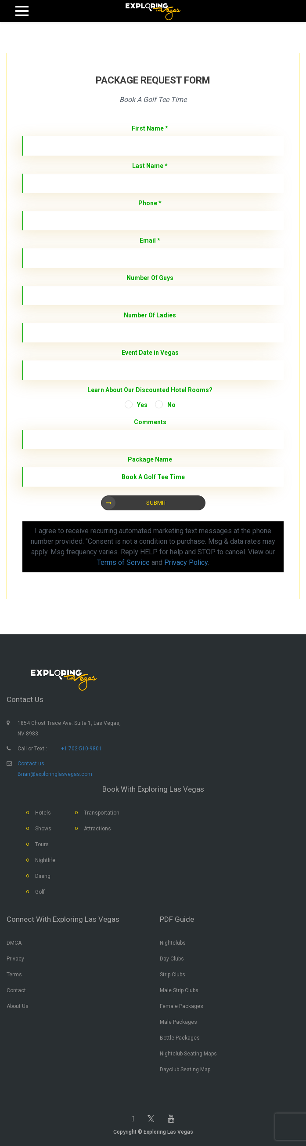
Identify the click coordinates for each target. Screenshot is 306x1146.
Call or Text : (32, 749)
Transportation (101, 813)
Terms (14, 974)
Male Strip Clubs (179, 990)
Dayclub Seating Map (185, 1069)
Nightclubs (173, 943)
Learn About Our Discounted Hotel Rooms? (149, 389)
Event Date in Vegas (150, 352)
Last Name (150, 165)
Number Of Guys (149, 277)
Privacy (15, 959)
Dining (42, 876)
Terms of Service (123, 562)
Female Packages (181, 1006)
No (171, 404)
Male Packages (178, 1022)
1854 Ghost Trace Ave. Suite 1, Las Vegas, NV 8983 (69, 728)
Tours (42, 844)
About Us (18, 1006)
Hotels (43, 813)
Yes (142, 404)
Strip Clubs (172, 974)
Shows (43, 829)
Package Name (150, 459)
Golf (40, 892)
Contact (16, 990)
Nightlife (45, 860)
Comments (150, 422)
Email (150, 240)
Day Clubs (172, 959)
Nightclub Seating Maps (188, 1054)
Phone (150, 203)
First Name (150, 128)
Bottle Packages (180, 1038)
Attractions (97, 829)
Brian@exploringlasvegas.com (55, 774)
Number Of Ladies (150, 315)
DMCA (14, 943)
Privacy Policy (186, 562)
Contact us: (32, 763)
